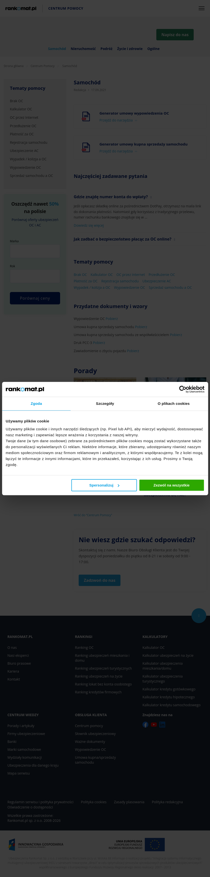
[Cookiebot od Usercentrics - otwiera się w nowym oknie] (182, 389)
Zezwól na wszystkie (172, 485)
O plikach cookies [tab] (174, 403)
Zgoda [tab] (36, 403)
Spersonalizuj (104, 485)
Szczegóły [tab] (105, 403)
